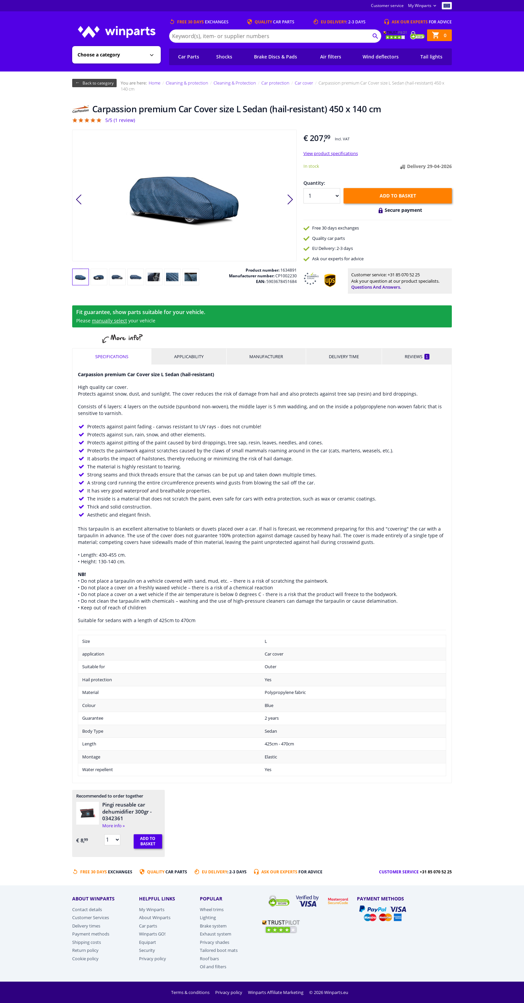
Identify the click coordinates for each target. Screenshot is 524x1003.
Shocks (224, 56)
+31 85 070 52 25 (404, 275)
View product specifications (330, 153)
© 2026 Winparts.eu (328, 992)
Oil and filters (213, 967)
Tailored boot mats (219, 950)
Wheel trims (212, 909)
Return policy (85, 950)
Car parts (148, 926)
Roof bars (209, 959)
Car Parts (188, 56)
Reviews (417, 356)
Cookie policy (85, 959)
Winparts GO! (152, 934)
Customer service (387, 5)
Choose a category (99, 54)
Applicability (189, 356)
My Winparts (419, 5)
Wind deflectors (381, 56)
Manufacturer (266, 356)
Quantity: (314, 183)
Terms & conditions (191, 992)
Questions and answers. (376, 287)
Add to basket (398, 195)
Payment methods (90, 934)
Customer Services (90, 917)
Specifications (111, 356)
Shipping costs (86, 942)
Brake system (213, 926)
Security (147, 950)
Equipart (147, 942)
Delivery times (86, 926)
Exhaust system (215, 934)
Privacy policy (152, 959)
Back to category (98, 83)
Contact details (87, 909)
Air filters (330, 56)
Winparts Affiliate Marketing (276, 992)
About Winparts (154, 917)
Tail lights (431, 56)
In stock (311, 166)
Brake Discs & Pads (275, 56)
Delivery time (344, 356)
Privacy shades (214, 942)
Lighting (208, 917)
